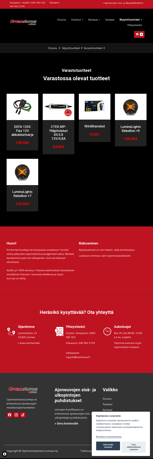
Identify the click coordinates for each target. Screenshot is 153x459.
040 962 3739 (17, 6)
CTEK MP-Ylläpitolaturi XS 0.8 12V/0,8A (58, 133)
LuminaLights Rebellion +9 (131, 129)
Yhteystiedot (133, 25)
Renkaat (92, 19)
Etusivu (60, 19)
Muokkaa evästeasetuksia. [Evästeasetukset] (109, 437)
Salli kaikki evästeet (108, 446)
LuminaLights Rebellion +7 (22, 194)
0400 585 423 (38, 2)
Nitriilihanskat (94, 127)
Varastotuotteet (93, 48)
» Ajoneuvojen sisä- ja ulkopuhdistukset (123, 2)
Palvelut (75, 19)
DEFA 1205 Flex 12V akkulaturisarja (22, 131)
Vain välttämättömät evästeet (134, 447)
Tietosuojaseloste (90, 451)
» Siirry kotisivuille (66, 424)
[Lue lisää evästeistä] (4, 454)
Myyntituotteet (128, 19)
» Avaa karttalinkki (29, 344)
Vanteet (108, 19)
